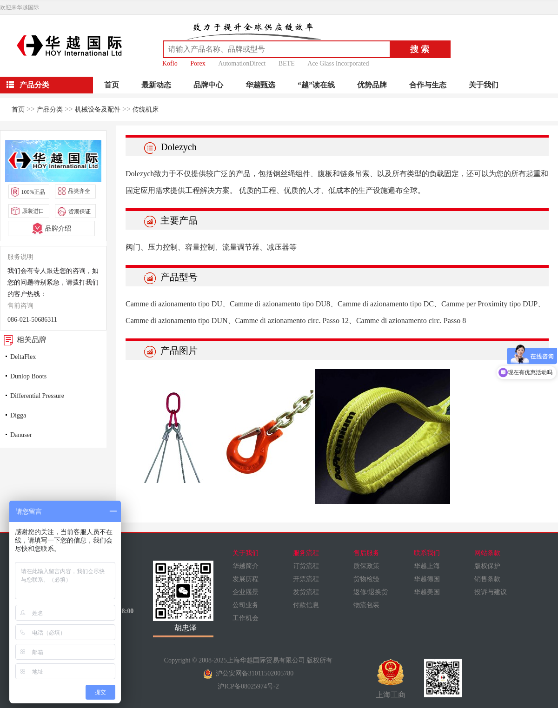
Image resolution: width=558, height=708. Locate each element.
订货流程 (306, 565)
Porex (198, 63)
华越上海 (427, 565)
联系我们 (427, 552)
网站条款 (487, 552)
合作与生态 (427, 85)
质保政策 (366, 565)
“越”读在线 (316, 85)
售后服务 (366, 552)
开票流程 (306, 579)
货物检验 (366, 579)
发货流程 (306, 592)
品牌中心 (208, 85)
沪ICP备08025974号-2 (248, 686)
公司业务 (245, 605)
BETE (287, 63)
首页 (111, 85)
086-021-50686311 (32, 319)
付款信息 (306, 605)
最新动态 (156, 85)
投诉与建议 (490, 592)
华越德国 (427, 579)
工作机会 (245, 618)
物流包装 (366, 605)
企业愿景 (245, 592)
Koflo (170, 63)
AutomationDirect (242, 63)
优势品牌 (372, 85)
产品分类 (50, 109)
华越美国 (427, 592)
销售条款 (487, 579)
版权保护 (487, 565)
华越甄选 (260, 85)
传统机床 (146, 109)
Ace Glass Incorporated (338, 63)
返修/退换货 (370, 592)
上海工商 (390, 679)
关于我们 (483, 85)
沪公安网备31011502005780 (248, 673)
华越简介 (245, 565)
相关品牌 (23, 340)
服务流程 (306, 552)
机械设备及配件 (97, 109)
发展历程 (245, 579)
